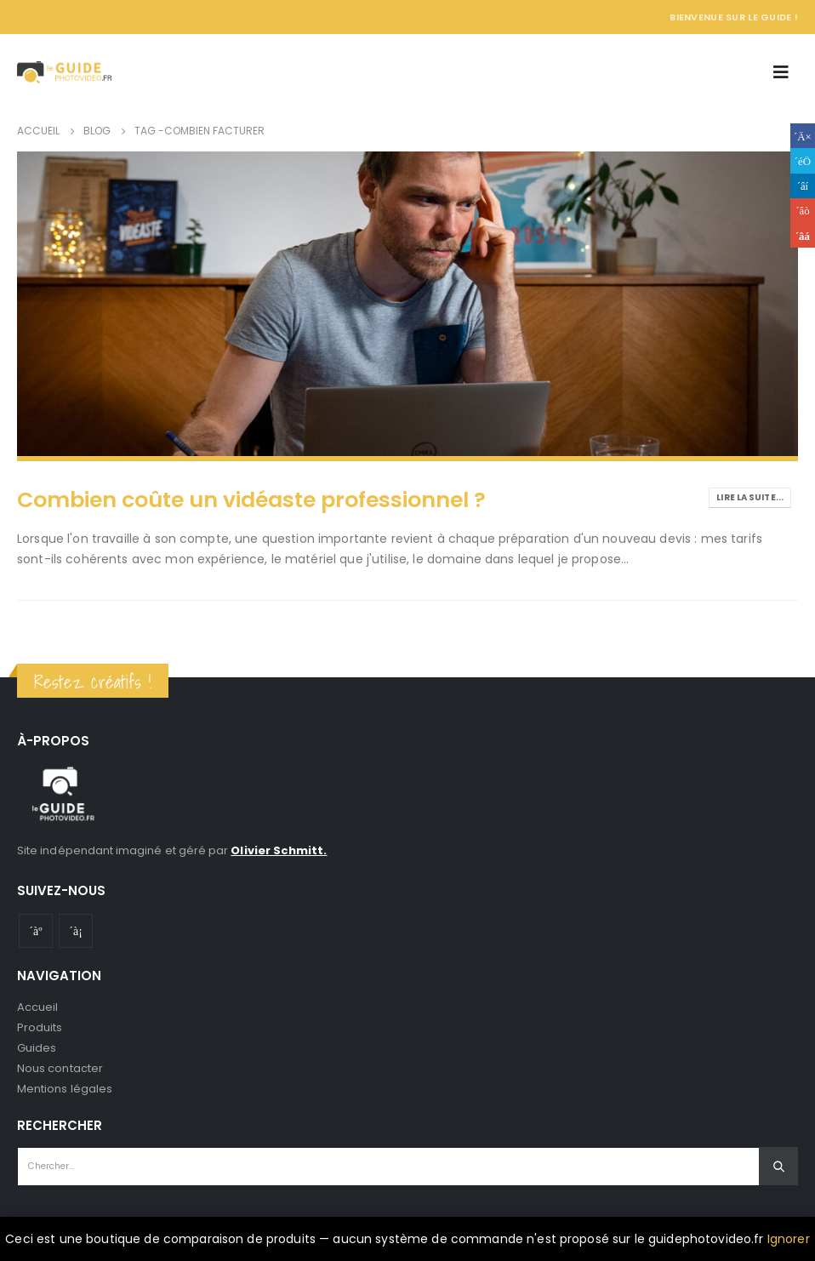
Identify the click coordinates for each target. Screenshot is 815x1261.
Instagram (76, 931)
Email (802, 235)
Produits (40, 1027)
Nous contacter (60, 1068)
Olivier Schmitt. (279, 850)
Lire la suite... (750, 497)
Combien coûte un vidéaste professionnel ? (251, 500)
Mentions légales (64, 1089)
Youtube (36, 931)
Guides (36, 1048)
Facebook (802, 135)
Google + (802, 210)
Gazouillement (802, 160)
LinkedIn (802, 186)
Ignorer (788, 1238)
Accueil (37, 1007)
